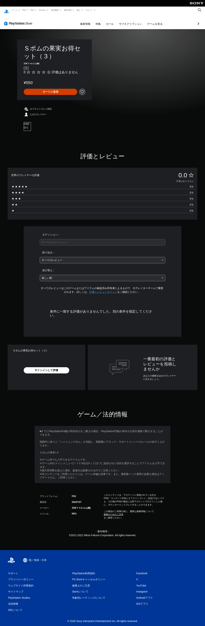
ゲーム (14, 10)
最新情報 (67, 10)
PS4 (32, 10)
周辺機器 (55, 10)
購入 (79, 10)
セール (90, 20)
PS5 (24, 10)
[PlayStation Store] (19, 20)
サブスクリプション (111, 20)
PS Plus (42, 10)
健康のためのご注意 (113, 511)
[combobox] (102, 239)
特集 (78, 20)
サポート (89, 10)
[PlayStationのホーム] (6, 10)
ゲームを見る (135, 20)
